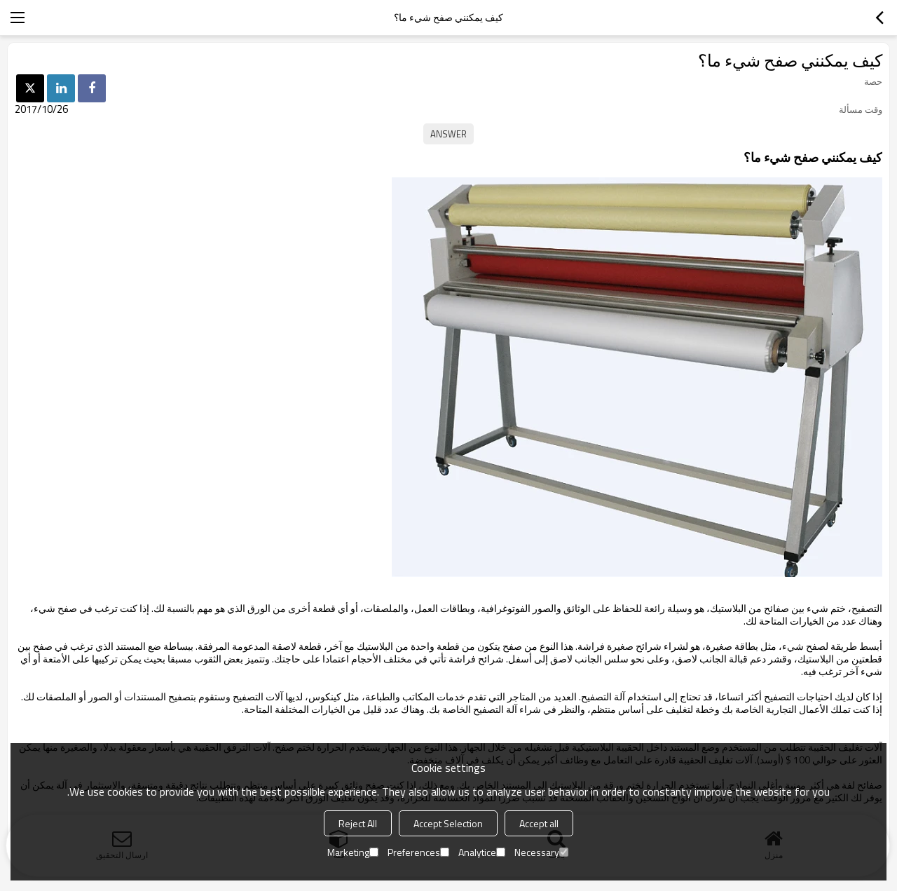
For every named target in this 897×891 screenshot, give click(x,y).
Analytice (481, 852)
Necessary (541, 852)
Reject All (357, 823)
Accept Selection (448, 823)
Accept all (539, 823)
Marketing (352, 852)
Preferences (418, 852)
